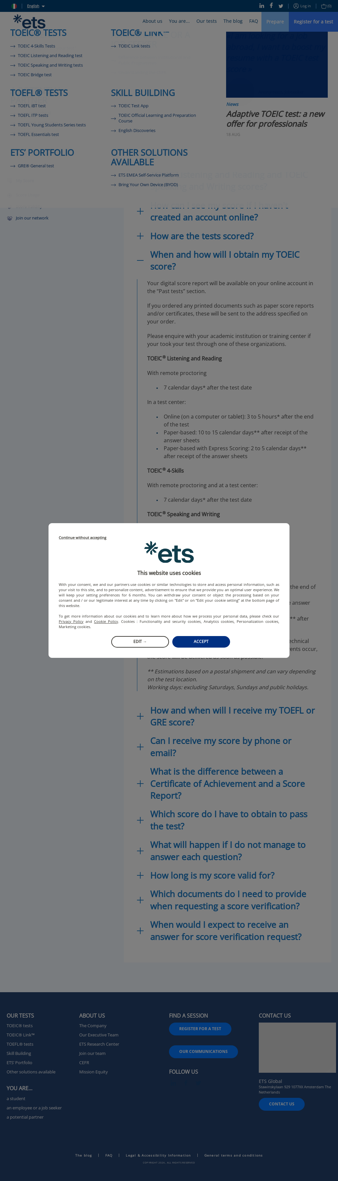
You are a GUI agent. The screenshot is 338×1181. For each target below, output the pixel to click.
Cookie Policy (106, 621)
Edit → (140, 641)
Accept (201, 641)
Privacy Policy (71, 621)
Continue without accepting (82, 538)
